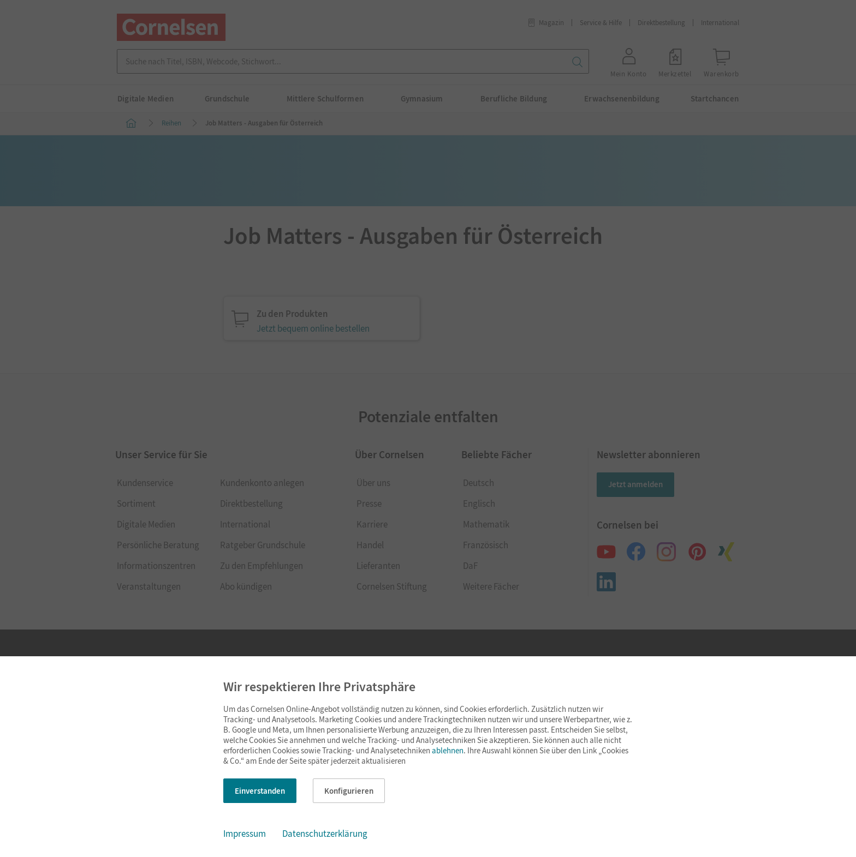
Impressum (244, 834)
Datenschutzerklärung (324, 834)
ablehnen (447, 750)
